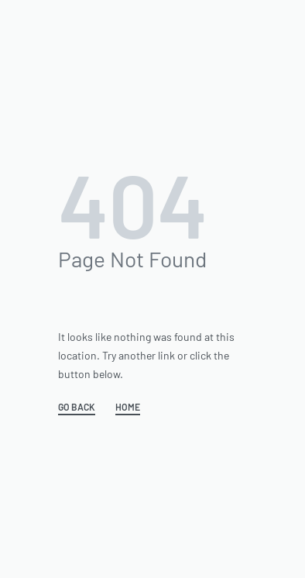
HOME (127, 407)
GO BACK (76, 407)
